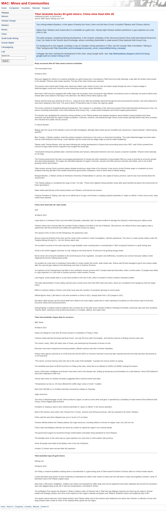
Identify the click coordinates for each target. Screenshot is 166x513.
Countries (25, 8)
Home (4, 8)
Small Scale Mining (9, 38)
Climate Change (8, 21)
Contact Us (45, 507)
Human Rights (7, 43)
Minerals (36, 8)
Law (3, 51)
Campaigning (7, 47)
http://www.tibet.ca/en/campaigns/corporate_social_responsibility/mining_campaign (90, 48)
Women (4, 16)
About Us (10, 507)
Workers (5, 25)
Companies (14, 8)
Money (4, 29)
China (4, 34)
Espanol (45, 8)
